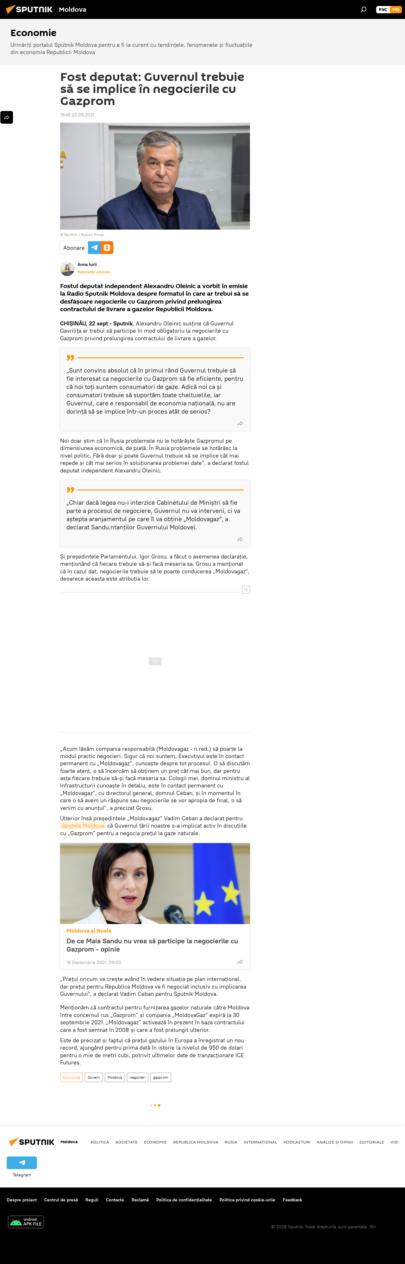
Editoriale (371, 1142)
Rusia (231, 1142)
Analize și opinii (335, 1142)
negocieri (138, 1077)
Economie (71, 1077)
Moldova (115, 1077)
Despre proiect (22, 1200)
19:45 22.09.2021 (77, 115)
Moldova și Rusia (88, 931)
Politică (99, 1142)
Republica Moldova (195, 1142)
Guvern (94, 1077)
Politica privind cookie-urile (247, 1200)
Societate (126, 1142)
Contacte (115, 1200)
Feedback (292, 1200)
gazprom (160, 1077)
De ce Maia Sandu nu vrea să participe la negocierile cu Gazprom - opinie (152, 945)
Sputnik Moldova (83, 825)
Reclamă (140, 1200)
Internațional (260, 1142)
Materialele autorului (94, 272)
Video (397, 1142)
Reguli (91, 1200)
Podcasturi (297, 1142)
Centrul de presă (61, 1200)
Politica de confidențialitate (184, 1200)
